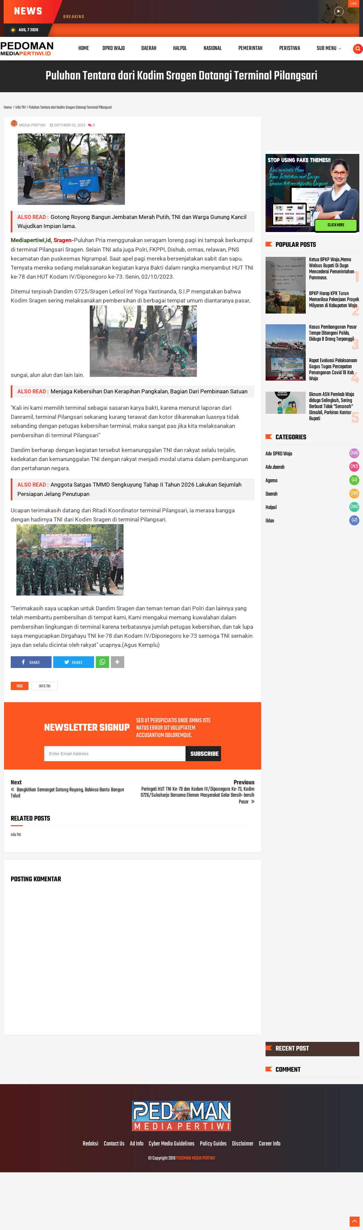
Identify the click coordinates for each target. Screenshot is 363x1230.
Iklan (270, 521)
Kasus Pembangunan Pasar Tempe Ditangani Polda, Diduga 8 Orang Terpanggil (333, 333)
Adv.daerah (275, 467)
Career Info (269, 1144)
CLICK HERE (336, 225)
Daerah (272, 494)
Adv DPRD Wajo (279, 454)
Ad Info (136, 1144)
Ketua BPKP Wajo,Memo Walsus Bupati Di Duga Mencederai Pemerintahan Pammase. (331, 269)
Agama (271, 481)
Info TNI (45, 686)
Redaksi (90, 1144)
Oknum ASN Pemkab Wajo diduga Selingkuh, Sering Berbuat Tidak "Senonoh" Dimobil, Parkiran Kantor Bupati (331, 406)
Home (83, 48)
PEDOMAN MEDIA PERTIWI (195, 1158)
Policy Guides (213, 1144)
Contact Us (114, 1144)
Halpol (271, 507)
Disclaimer (242, 1144)
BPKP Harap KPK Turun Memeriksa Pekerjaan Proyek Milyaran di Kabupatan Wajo (334, 299)
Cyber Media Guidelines (172, 1144)
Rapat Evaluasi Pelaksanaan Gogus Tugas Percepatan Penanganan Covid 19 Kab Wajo (333, 369)
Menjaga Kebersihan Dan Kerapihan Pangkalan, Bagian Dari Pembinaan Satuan (149, 391)
